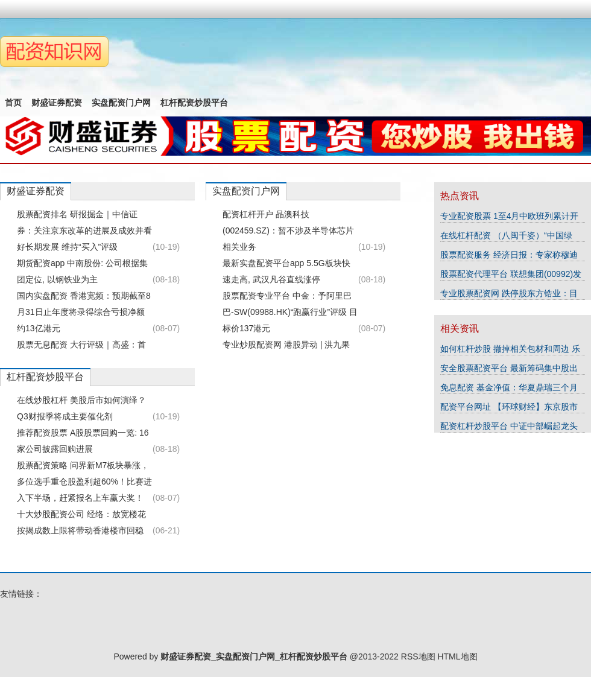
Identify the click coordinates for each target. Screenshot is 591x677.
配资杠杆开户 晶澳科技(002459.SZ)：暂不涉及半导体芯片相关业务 (288, 230)
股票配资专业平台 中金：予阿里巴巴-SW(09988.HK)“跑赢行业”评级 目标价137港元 (290, 312)
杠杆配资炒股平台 (194, 102)
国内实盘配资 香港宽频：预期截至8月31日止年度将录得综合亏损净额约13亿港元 (84, 312)
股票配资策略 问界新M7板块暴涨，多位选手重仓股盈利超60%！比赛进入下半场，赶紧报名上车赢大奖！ (84, 481)
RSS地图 (418, 656)
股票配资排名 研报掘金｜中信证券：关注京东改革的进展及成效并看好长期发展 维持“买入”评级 (84, 230)
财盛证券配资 (56, 102)
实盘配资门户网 (121, 102)
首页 (13, 102)
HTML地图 (457, 656)
